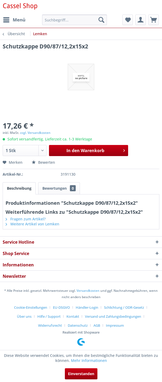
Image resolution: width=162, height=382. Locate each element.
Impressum (115, 325)
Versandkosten (88, 290)
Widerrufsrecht (50, 325)
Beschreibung (19, 188)
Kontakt (72, 316)
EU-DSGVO (61, 307)
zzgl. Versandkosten (35, 132)
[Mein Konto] (140, 20)
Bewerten (43, 162)
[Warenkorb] (153, 20)
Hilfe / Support (49, 316)
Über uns (24, 316)
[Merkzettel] (127, 20)
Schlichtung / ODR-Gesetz (124, 307)
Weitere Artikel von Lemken (32, 223)
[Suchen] (101, 20)
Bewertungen (59, 188)
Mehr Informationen (89, 360)
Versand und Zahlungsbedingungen (113, 316)
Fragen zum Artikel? (26, 218)
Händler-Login (87, 307)
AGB (96, 325)
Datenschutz (78, 325)
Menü (14, 19)
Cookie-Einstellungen (30, 307)
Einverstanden (81, 373)
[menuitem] (14, 20)
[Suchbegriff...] (74, 20)
